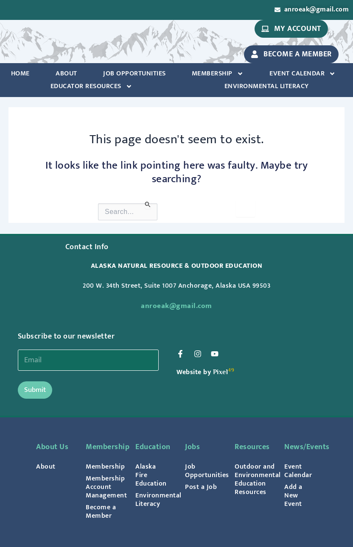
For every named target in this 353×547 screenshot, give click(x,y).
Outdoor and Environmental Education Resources (251, 479)
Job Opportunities (134, 73)
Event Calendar (302, 73)
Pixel (220, 372)
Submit (35, 390)
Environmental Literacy (266, 86)
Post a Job (201, 487)
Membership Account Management (102, 486)
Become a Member (101, 511)
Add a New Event (293, 495)
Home (20, 73)
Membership (218, 73)
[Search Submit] (148, 204)
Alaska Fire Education (151, 475)
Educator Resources (91, 86)
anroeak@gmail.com (176, 306)
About (66, 73)
